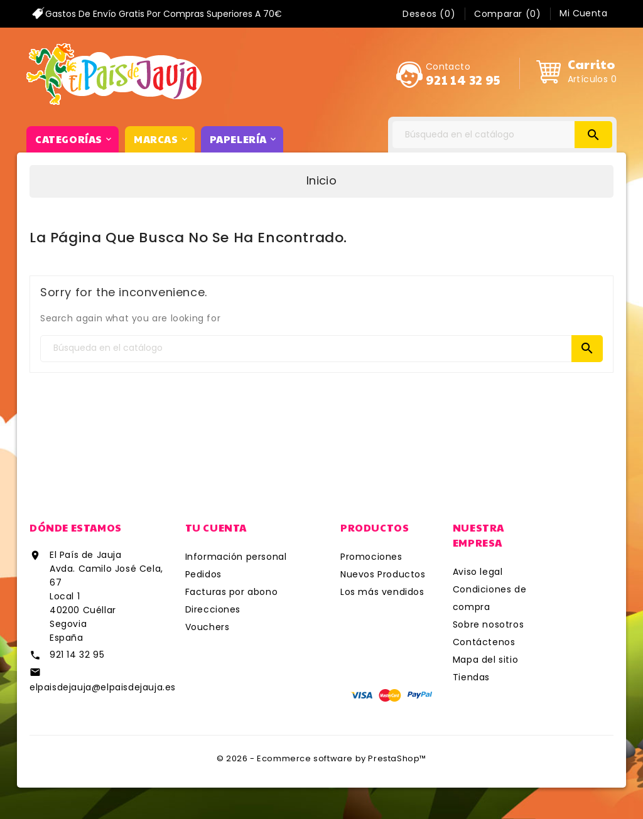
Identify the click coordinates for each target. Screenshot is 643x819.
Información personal (236, 556)
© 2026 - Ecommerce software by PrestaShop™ (321, 758)
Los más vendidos (382, 592)
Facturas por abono (231, 592)
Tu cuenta (216, 527)
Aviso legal (478, 571)
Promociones (371, 556)
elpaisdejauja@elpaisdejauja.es (103, 687)
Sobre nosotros (488, 624)
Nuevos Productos (383, 574)
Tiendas (471, 677)
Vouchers (207, 627)
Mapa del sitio (485, 659)
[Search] (502, 134)
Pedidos (203, 574)
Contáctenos (484, 642)
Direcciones (213, 609)
